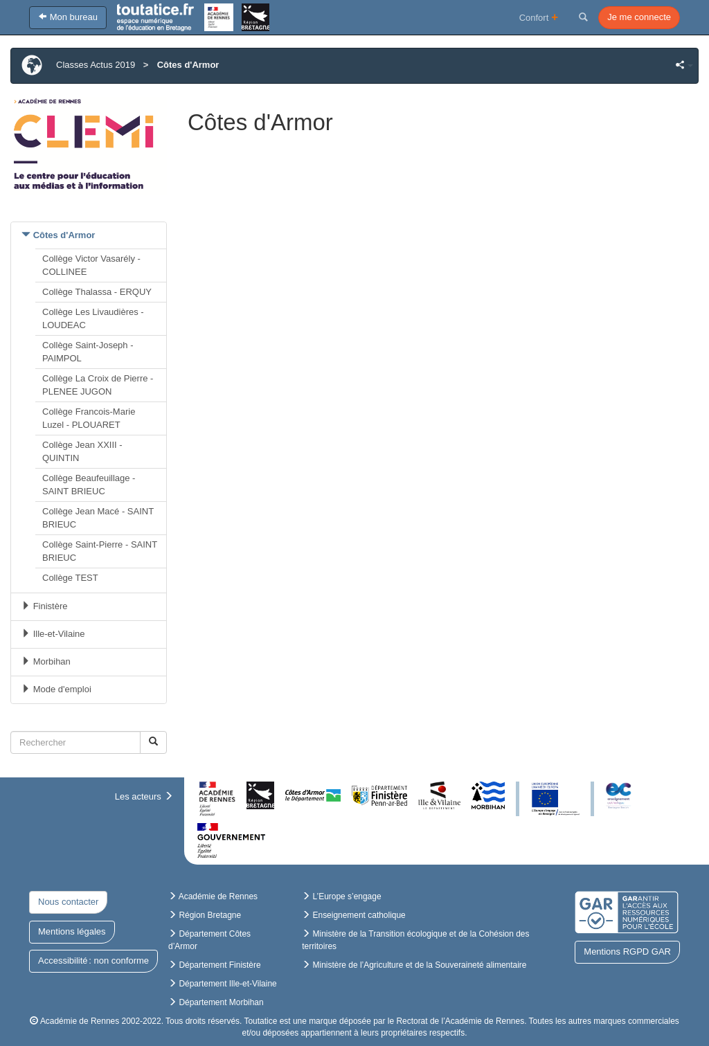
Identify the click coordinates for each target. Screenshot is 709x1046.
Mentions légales (72, 931)
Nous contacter (68, 901)
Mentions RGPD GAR (627, 951)
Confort (539, 17)
